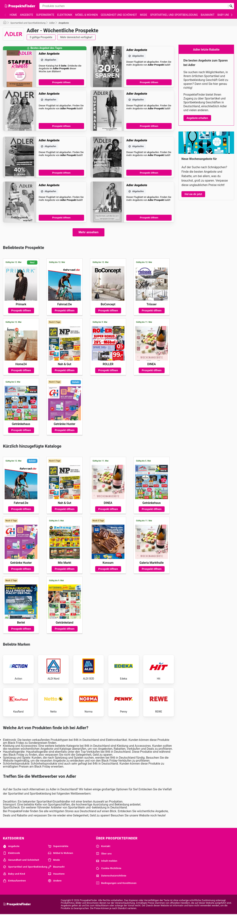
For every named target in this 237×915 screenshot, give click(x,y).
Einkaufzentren (14, 880)
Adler (52, 22)
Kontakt (103, 846)
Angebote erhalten (197, 118)
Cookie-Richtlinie (108, 868)
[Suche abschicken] (231, 6)
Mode (143, 14)
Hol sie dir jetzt (193, 194)
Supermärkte (45, 14)
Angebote (26, 14)
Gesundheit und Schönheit (119, 14)
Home (13, 14)
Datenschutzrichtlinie (111, 875)
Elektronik (64, 14)
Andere (54, 880)
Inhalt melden (106, 861)
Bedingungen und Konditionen (116, 883)
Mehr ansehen (89, 232)
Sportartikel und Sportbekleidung (174, 14)
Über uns (104, 853)
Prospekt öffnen (61, 82)
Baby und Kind (14, 873)
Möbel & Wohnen (86, 14)
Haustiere (56, 873)
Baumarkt (207, 14)
